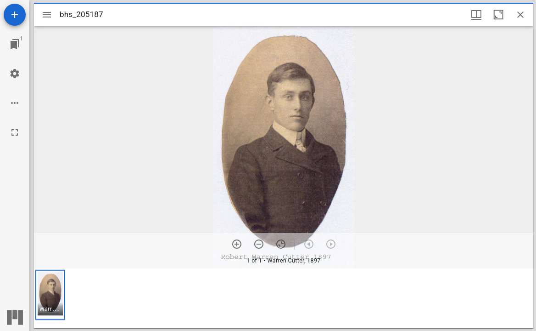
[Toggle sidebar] (47, 15)
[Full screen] (15, 132)
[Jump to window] (15, 44)
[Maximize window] (498, 15)
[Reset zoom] (281, 244)
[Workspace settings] (15, 74)
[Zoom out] (259, 244)
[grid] (283, 298)
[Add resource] (15, 15)
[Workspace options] (15, 103)
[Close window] (520, 15)
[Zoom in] (237, 244)
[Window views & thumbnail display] (476, 15)
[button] (50, 295)
